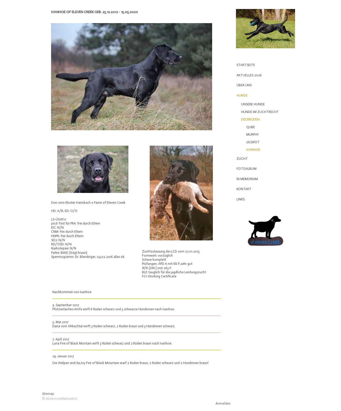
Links (240, 199)
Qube (250, 127)
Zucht (242, 159)
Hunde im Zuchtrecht (260, 112)
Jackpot (253, 142)
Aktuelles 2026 (249, 75)
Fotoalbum (246, 169)
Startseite (245, 65)
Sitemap (48, 394)
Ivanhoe (253, 150)
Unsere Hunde (253, 104)
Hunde (242, 95)
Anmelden (223, 403)
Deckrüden (250, 119)
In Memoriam (247, 179)
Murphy (252, 134)
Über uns (244, 85)
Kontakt (243, 189)
